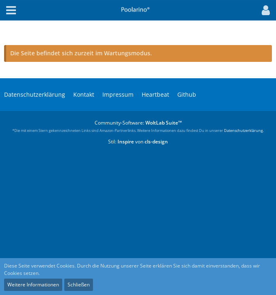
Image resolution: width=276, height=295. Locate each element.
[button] (264, 10)
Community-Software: (138, 122)
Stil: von (138, 141)
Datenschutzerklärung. (244, 130)
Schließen (79, 284)
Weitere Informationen (33, 284)
